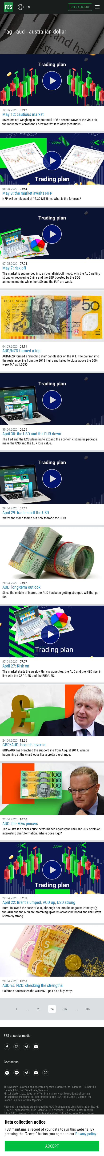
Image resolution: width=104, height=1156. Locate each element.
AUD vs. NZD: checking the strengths (32, 985)
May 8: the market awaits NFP (27, 193)
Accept (52, 1146)
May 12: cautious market (23, 114)
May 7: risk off (14, 267)
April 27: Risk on (15, 665)
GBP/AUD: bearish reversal (24, 744)
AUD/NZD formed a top (21, 350)
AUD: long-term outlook (21, 587)
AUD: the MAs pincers (20, 823)
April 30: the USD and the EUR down (31, 433)
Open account (80, 7)
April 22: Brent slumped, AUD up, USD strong (38, 902)
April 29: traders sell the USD (25, 512)
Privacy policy (85, 1134)
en (28, 7)
